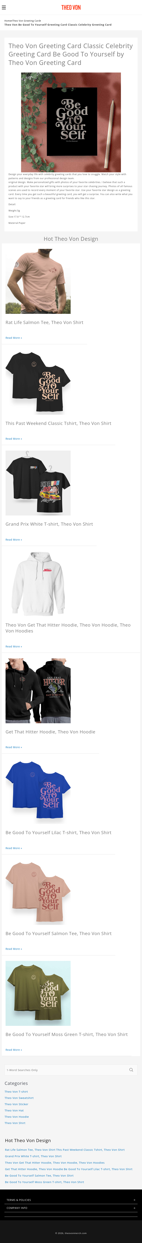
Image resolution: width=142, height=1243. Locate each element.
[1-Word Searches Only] (66, 1070)
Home (7, 20)
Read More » (14, 337)
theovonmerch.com (76, 1233)
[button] (6, 7)
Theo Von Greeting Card (26, 20)
